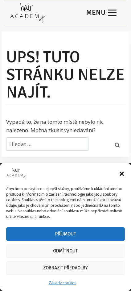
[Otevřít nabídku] (102, 13)
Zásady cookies (62, 282)
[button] (122, 174)
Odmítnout (65, 251)
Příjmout (65, 234)
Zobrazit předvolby (65, 268)
